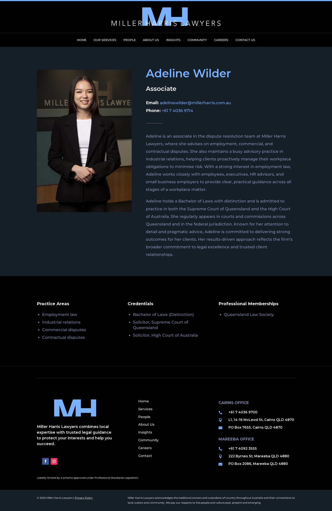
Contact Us (245, 40)
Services (145, 409)
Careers (221, 40)
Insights (173, 40)
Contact (145, 456)
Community (197, 40)
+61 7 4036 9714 (177, 110)
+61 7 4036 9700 (242, 412)
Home (81, 40)
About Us (151, 40)
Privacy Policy (84, 497)
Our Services (105, 40)
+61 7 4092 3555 (242, 449)
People (129, 40)
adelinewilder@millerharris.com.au (195, 102)
